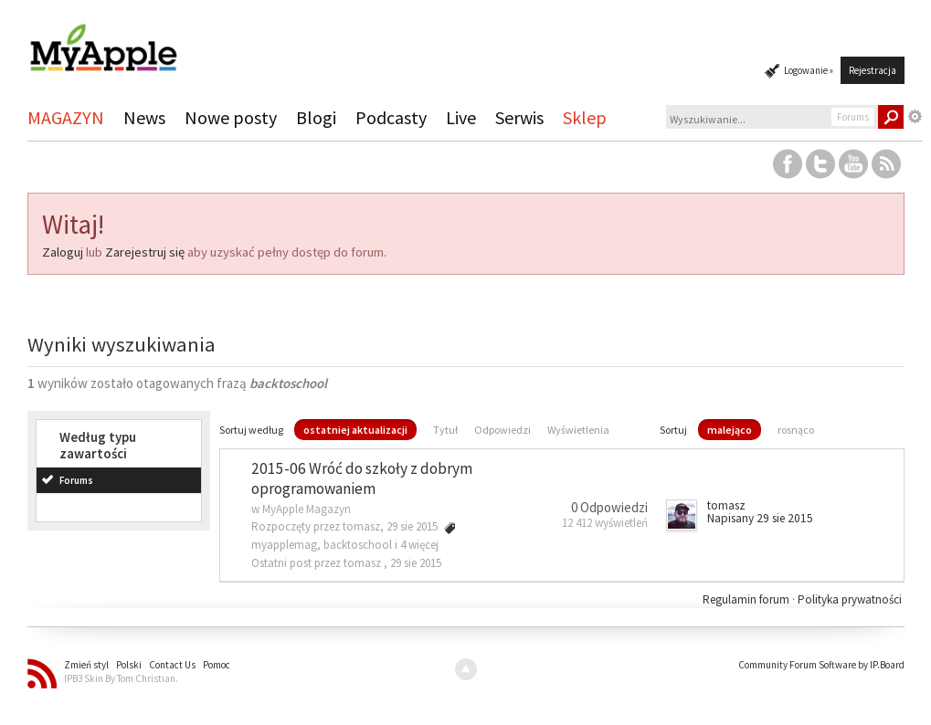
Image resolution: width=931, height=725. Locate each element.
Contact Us (172, 664)
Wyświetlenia (578, 429)
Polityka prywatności (850, 599)
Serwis (519, 117)
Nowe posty (231, 117)
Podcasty (391, 117)
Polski (129, 664)
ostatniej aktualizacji (355, 429)
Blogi (316, 117)
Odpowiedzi (502, 429)
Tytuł (445, 429)
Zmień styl (86, 664)
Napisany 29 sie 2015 (760, 518)
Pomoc (216, 664)
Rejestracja (872, 70)
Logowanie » (808, 70)
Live (461, 117)
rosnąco (796, 429)
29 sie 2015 (415, 563)
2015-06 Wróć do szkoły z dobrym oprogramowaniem (361, 478)
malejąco (729, 429)
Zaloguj (62, 252)
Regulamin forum (747, 599)
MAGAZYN (65, 117)
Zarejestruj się (145, 252)
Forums (76, 480)
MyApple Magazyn (306, 509)
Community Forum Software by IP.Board (821, 664)
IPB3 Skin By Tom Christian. (121, 678)
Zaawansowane (915, 117)
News (144, 117)
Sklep (585, 117)
